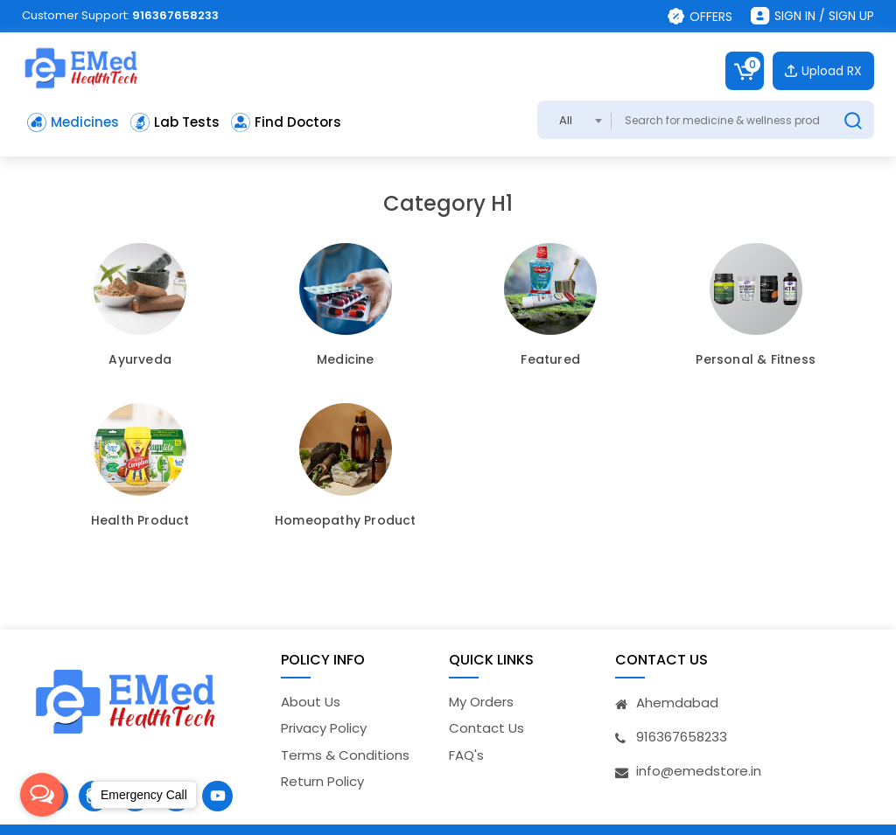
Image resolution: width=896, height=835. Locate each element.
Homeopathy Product (345, 521)
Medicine (345, 360)
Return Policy (322, 781)
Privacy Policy (324, 728)
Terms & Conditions (345, 755)
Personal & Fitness (756, 360)
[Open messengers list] (42, 795)
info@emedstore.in (698, 771)
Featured (550, 360)
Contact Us (486, 728)
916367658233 (175, 15)
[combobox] (574, 120)
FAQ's (466, 755)
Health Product (140, 521)
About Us (310, 701)
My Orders (481, 701)
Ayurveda (140, 360)
